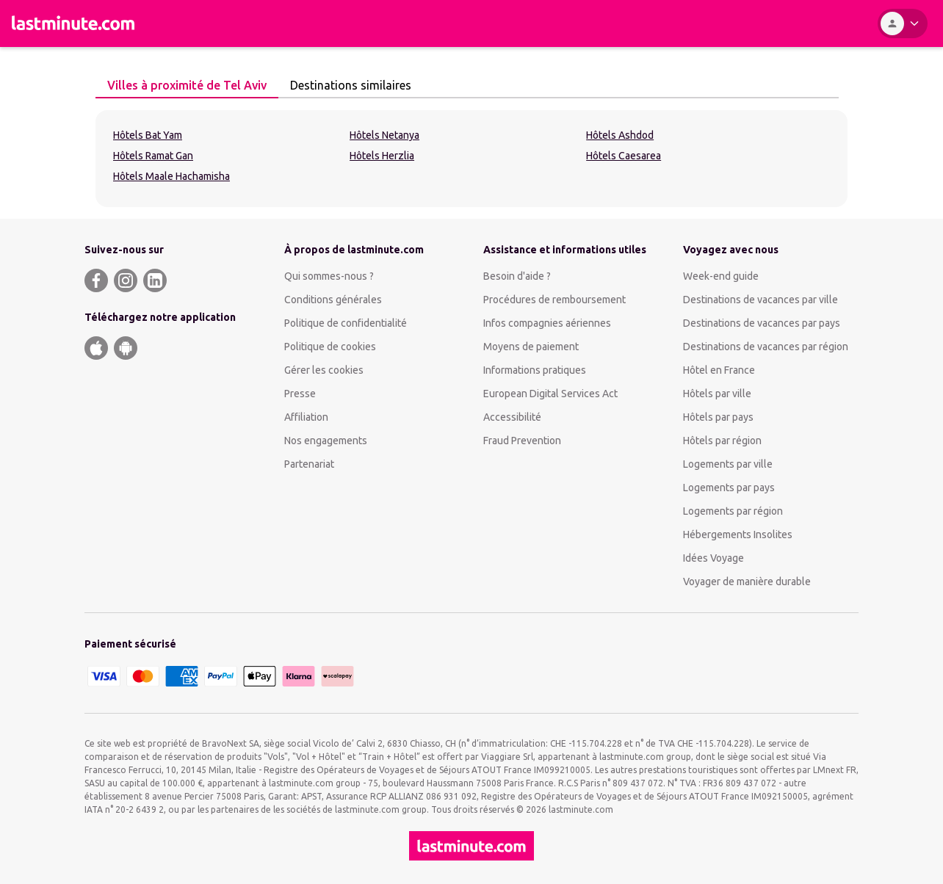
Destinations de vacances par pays (761, 323)
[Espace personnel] (903, 23)
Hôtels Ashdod (620, 135)
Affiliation (306, 417)
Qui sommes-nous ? (329, 276)
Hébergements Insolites (737, 534)
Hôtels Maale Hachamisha (171, 176)
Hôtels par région (722, 440)
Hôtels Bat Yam (147, 135)
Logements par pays (729, 487)
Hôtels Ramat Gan (153, 156)
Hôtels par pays (718, 417)
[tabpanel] (471, 158)
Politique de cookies (330, 346)
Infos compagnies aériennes (547, 323)
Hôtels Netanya (384, 135)
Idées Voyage (713, 558)
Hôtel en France (719, 370)
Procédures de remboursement (554, 299)
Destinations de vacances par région (765, 346)
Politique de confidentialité (345, 323)
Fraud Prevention (522, 440)
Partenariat (309, 464)
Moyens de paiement (531, 346)
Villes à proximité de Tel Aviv (183, 85)
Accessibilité (512, 417)
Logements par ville (728, 464)
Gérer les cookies (324, 370)
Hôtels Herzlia (382, 156)
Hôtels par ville (717, 393)
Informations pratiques (534, 370)
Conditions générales (333, 299)
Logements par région (733, 511)
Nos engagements (325, 440)
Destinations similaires (346, 85)
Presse (300, 393)
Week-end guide (721, 276)
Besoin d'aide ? (517, 276)
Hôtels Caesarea (623, 156)
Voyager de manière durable (747, 581)
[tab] (186, 85)
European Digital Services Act (550, 393)
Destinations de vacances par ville (760, 299)
